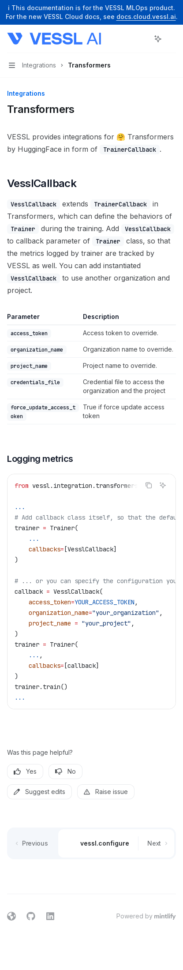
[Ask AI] (162, 485)
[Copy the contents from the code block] (148, 485)
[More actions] (171, 39)
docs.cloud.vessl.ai (146, 16)
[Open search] (141, 39)
